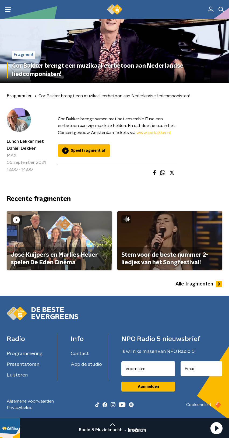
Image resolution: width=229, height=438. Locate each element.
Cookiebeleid (198, 405)
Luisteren (17, 375)
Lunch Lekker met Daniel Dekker (25, 145)
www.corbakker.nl (153, 133)
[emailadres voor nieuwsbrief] (201, 368)
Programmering (25, 353)
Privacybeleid (20, 408)
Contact (80, 353)
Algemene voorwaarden (30, 401)
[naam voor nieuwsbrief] (148, 368)
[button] (216, 428)
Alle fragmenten (198, 284)
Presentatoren (23, 364)
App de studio (86, 364)
